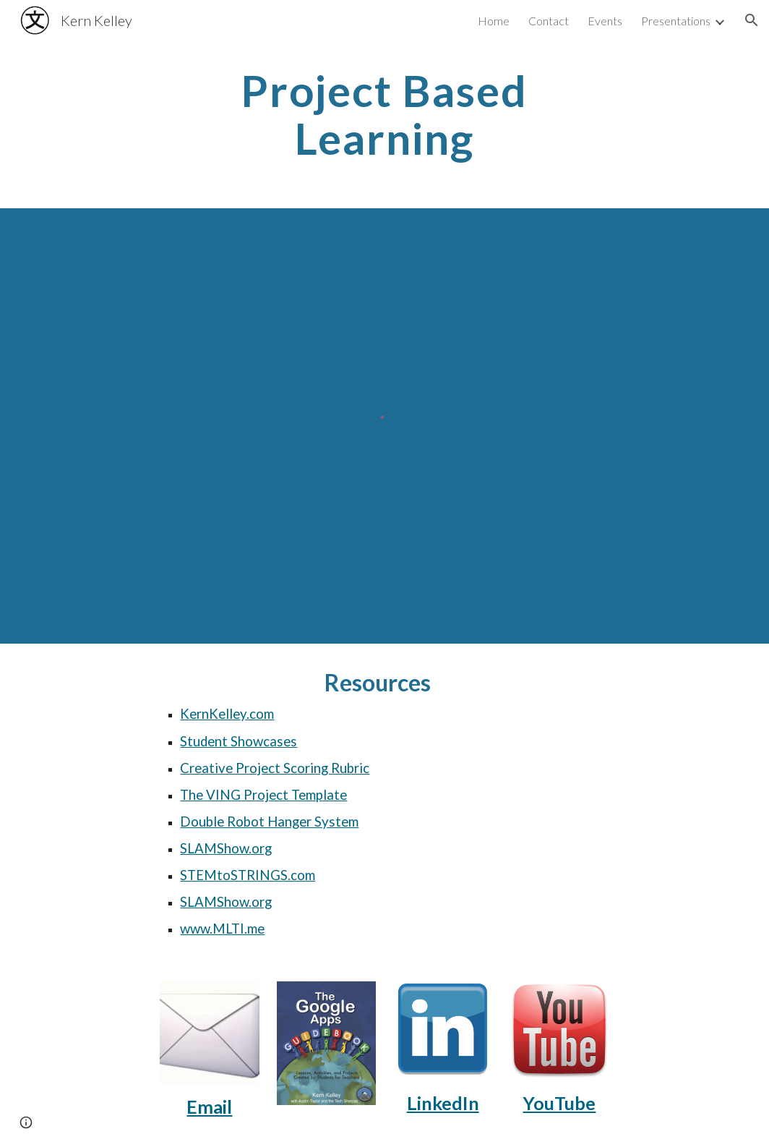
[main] (384, 114)
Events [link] (605, 20)
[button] (751, 20)
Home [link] (494, 20)
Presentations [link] (675, 20)
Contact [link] (548, 20)
